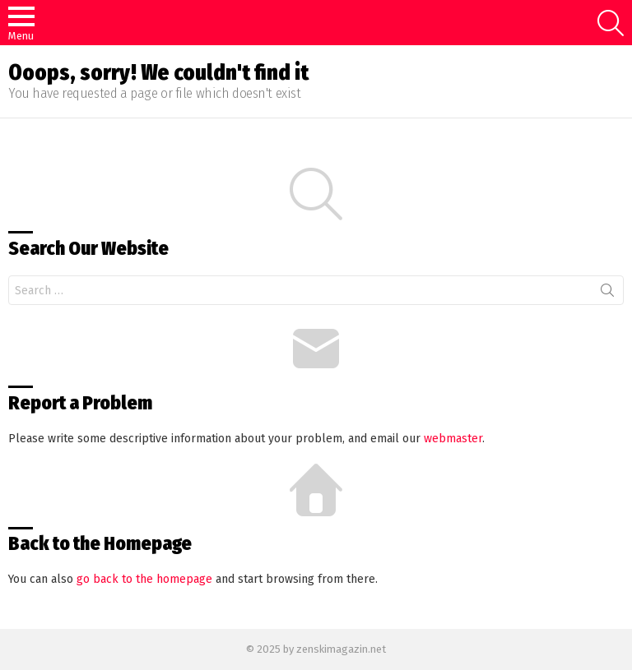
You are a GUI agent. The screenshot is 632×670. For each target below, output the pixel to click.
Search (607, 293)
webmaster (453, 439)
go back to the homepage (144, 579)
